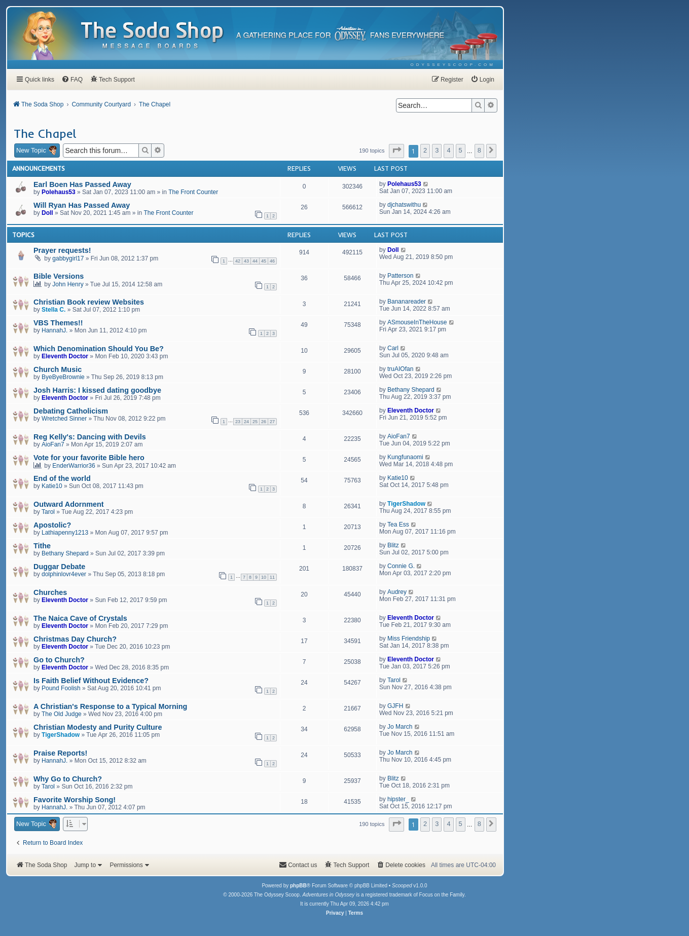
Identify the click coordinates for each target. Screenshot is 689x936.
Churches (50, 592)
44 (255, 261)
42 (237, 261)
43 (246, 261)
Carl (392, 348)
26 (263, 421)
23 (237, 421)
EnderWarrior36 (73, 465)
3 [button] (437, 150)
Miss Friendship (408, 638)
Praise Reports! (60, 753)
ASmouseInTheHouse (417, 322)
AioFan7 (53, 444)
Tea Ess (398, 524)
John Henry (67, 284)
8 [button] (479, 150)
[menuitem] (453, 64)
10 (263, 577)
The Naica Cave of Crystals (80, 618)
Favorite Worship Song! (74, 800)
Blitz (393, 545)
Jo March (399, 726)
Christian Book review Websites (88, 302)
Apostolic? (52, 525)
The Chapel (45, 133)
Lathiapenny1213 (65, 532)
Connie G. (401, 566)
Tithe (42, 546)
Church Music (57, 369)
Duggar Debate (59, 567)
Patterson (400, 275)
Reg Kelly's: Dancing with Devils (89, 437)
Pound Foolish (61, 688)
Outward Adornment (68, 504)
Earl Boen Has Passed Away (82, 184)
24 (246, 421)
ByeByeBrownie (63, 377)
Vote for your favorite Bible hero (88, 458)
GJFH (395, 705)
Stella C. (53, 309)
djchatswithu (404, 204)
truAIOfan (400, 368)
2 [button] (425, 150)
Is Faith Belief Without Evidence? (91, 681)
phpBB (298, 885)
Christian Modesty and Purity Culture (97, 727)
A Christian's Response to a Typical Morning (110, 706)
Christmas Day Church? (75, 639)
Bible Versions (58, 276)
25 (255, 421)
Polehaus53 (59, 192)
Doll (47, 212)
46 (272, 261)
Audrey (397, 591)
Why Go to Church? (67, 779)
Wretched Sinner (64, 418)
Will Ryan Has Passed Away (81, 205)
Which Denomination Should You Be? (98, 349)
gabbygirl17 (68, 258)
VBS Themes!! (58, 323)
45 (263, 261)
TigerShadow (406, 503)
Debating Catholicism (70, 411)
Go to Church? (59, 660)
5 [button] (460, 150)
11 (272, 577)
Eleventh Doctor (65, 356)
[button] (396, 151)
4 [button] (448, 150)
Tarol (48, 511)
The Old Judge (62, 714)
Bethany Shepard (410, 389)
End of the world (62, 478)
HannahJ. (54, 330)
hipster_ (398, 799)
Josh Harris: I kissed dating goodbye (97, 390)
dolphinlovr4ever (64, 574)
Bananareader (406, 301)
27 (272, 421)
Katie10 (52, 486)
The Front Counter (193, 192)
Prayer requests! (62, 250)
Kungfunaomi (405, 457)
